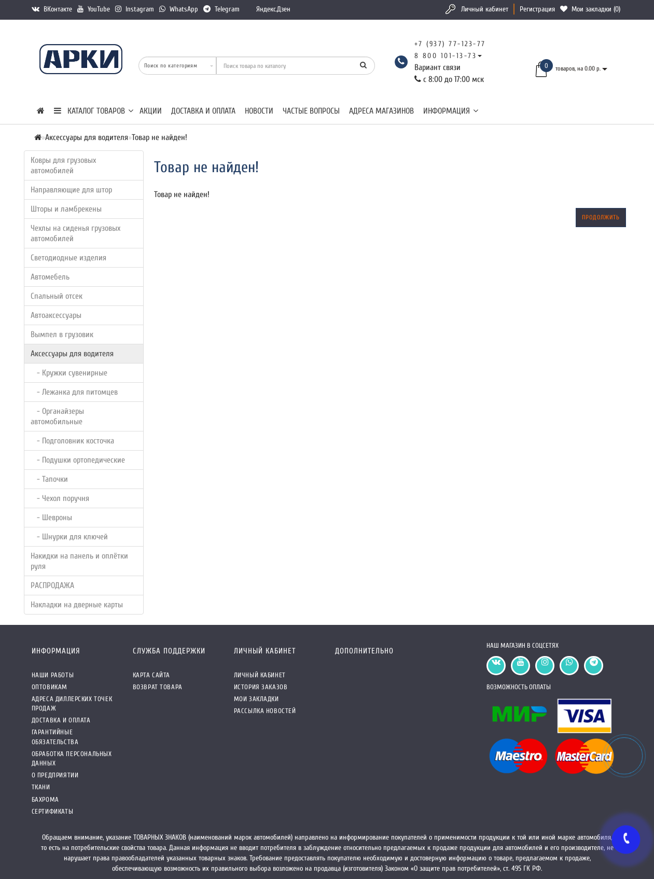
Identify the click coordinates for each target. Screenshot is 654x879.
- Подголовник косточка (72, 440)
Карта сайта (152, 675)
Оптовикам (49, 687)
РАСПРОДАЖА (52, 585)
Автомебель (50, 277)
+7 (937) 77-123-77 (450, 43)
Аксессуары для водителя (72, 353)
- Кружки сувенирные (69, 373)
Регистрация (537, 9)
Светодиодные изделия (68, 257)
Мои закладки (256, 699)
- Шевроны (51, 517)
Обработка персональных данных (72, 758)
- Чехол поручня (60, 498)
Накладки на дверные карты (77, 604)
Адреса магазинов (381, 111)
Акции (151, 111)
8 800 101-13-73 (445, 55)
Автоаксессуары (56, 315)
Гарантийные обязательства (55, 736)
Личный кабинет (484, 9)
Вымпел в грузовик (62, 334)
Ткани (41, 787)
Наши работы (53, 675)
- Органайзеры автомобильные (57, 416)
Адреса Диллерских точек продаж (72, 703)
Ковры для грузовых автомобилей (63, 165)
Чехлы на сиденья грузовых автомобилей (75, 233)
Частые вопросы (311, 111)
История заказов (261, 687)
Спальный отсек (56, 296)
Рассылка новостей (265, 711)
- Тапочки (49, 479)
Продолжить (601, 217)
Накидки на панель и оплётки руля (79, 561)
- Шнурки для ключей (69, 536)
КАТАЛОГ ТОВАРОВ (93, 111)
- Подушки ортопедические (78, 460)
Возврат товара (158, 687)
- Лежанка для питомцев (74, 392)
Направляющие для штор (71, 189)
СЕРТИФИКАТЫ (53, 811)
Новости (259, 111)
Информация (450, 111)
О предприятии (55, 775)
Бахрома (45, 799)
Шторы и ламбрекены (66, 209)
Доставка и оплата (203, 111)
